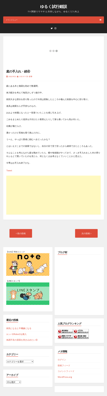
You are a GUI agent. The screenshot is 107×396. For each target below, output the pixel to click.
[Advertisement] (53, 195)
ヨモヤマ (22, 76)
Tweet (9, 170)
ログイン (62, 359)
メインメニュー (53, 20)
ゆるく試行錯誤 (53, 6)
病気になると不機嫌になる (18, 328)
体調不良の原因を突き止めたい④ (22, 340)
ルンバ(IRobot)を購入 (16, 334)
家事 (30, 76)
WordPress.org (65, 377)
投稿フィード (64, 365)
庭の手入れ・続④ (18, 71)
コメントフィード (66, 371)
